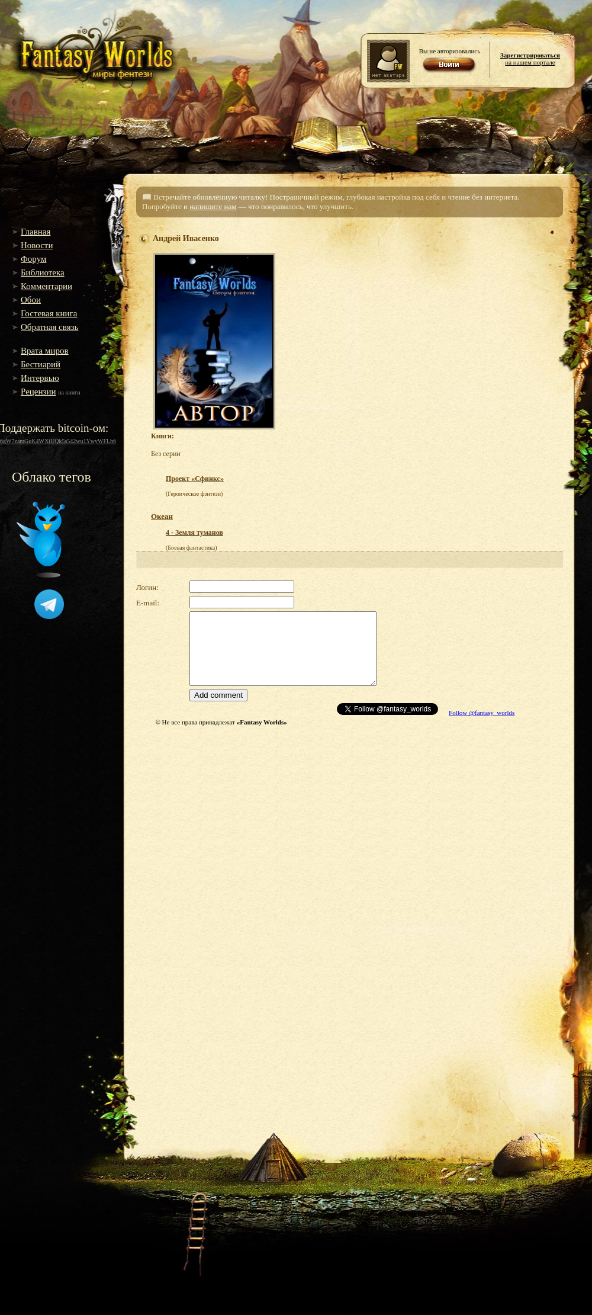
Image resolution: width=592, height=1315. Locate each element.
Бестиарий (40, 364)
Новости (37, 245)
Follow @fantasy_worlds (481, 712)
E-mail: (147, 602)
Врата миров (45, 350)
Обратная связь (49, 327)
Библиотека (43, 272)
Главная (35, 231)
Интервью (40, 378)
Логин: (147, 587)
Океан (162, 516)
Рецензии (38, 391)
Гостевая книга (49, 313)
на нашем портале (530, 59)
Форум (33, 259)
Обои (31, 299)
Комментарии (46, 286)
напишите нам (212, 206)
